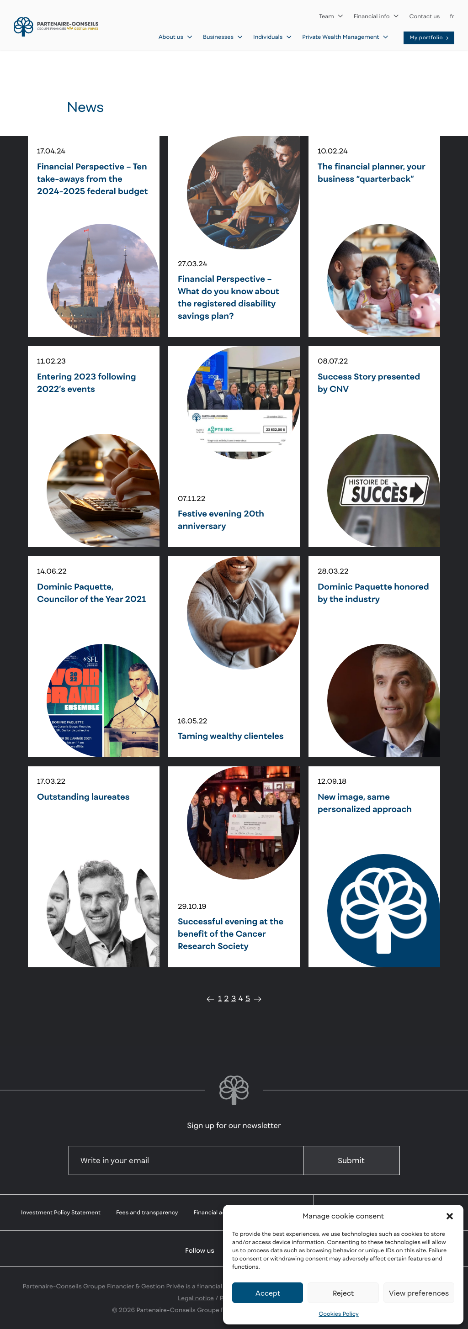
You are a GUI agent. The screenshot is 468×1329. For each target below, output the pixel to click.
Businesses (223, 36)
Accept (267, 1293)
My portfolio (430, 38)
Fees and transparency (147, 1212)
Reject (343, 1293)
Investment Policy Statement (61, 1212)
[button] (449, 1216)
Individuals (272, 36)
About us (176, 36)
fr (452, 16)
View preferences (419, 1293)
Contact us (425, 16)
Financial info (376, 16)
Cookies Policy (338, 1313)
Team (331, 16)
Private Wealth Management (345, 36)
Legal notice (196, 1298)
